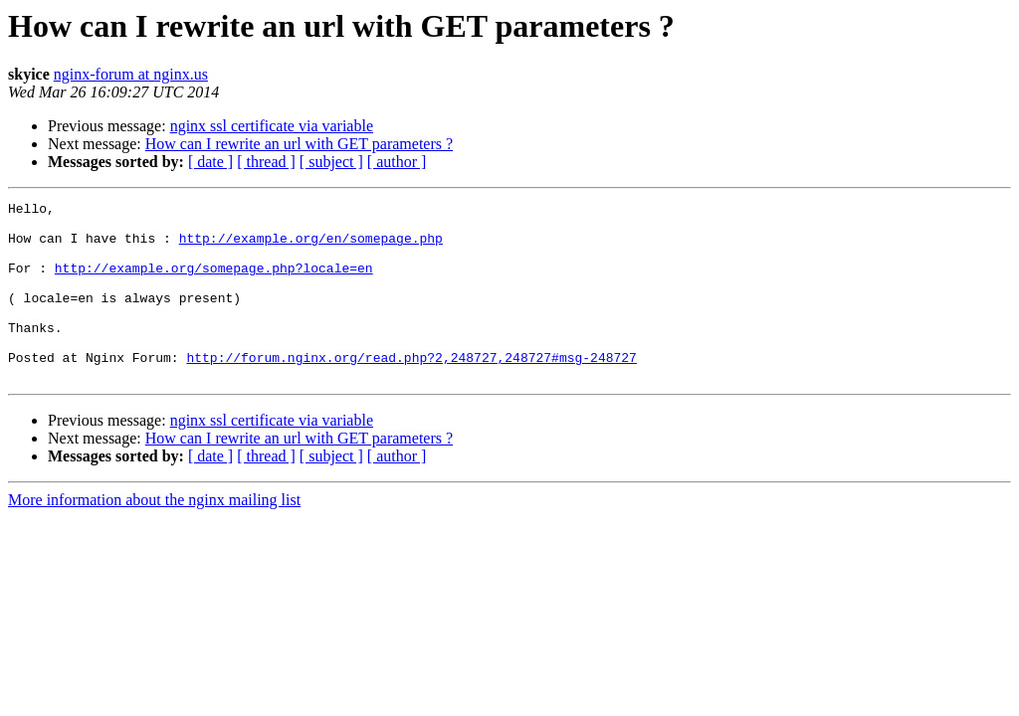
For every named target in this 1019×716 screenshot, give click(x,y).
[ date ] (210, 161)
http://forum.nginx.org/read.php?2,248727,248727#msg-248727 (411, 390)
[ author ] (397, 161)
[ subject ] (331, 161)
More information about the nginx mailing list (154, 535)
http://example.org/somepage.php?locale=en (214, 282)
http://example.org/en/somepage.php (311, 247)
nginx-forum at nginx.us (131, 74)
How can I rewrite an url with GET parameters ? (299, 143)
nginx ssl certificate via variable (271, 125)
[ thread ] (266, 161)
